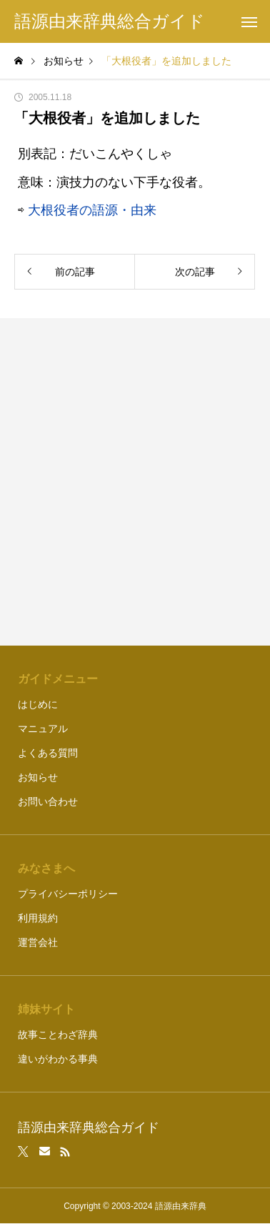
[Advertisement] (135, 482)
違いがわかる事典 (58, 1059)
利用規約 (38, 918)
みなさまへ (46, 868)
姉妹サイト (46, 1009)
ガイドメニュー (58, 679)
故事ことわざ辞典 (58, 1034)
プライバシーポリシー (68, 893)
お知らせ (38, 777)
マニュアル (43, 728)
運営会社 (38, 942)
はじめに (38, 704)
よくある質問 (48, 753)
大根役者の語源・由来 (92, 210)
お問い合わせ (48, 801)
